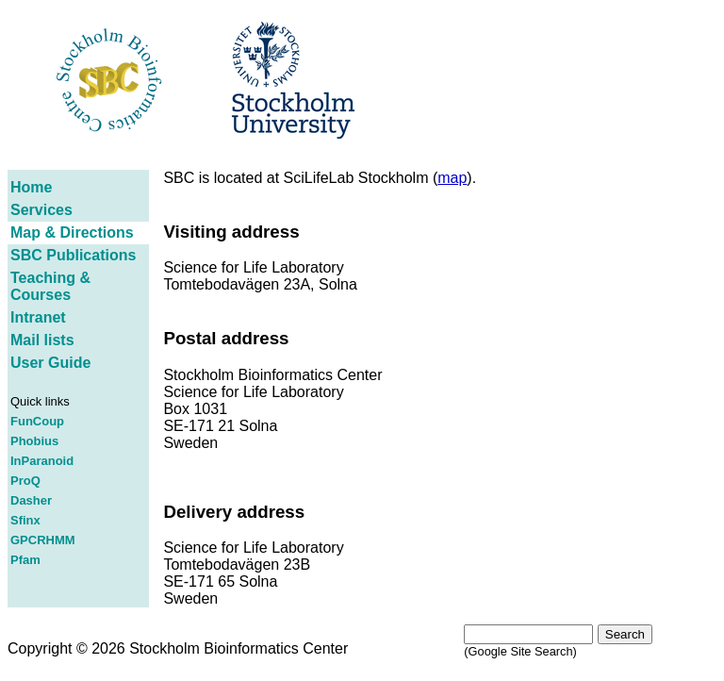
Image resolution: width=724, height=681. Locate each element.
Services (41, 210)
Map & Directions (72, 232)
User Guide (50, 363)
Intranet (38, 317)
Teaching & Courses (50, 286)
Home (31, 187)
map (452, 178)
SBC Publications (73, 255)
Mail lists (42, 340)
